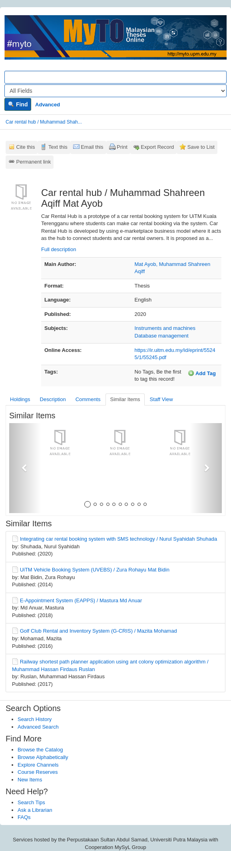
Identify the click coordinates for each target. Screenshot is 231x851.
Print (122, 147)
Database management (162, 336)
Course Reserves (38, 772)
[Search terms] (115, 77)
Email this (92, 147)
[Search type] (115, 90)
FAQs (24, 817)
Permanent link (33, 162)
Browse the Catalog (40, 750)
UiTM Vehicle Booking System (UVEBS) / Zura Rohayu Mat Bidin (94, 570)
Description (53, 399)
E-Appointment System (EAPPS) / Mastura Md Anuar (81, 600)
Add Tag (202, 373)
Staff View (161, 399)
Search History (35, 719)
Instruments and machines (165, 328)
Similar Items (125, 399)
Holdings (20, 399)
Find (18, 104)
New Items (30, 780)
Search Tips (31, 802)
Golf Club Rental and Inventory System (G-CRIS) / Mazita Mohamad (98, 631)
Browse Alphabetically (43, 757)
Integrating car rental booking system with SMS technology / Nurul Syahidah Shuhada (118, 539)
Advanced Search (38, 727)
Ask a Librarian (35, 810)
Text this (58, 147)
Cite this (25, 147)
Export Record (157, 147)
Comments (88, 399)
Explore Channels (38, 765)
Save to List (201, 147)
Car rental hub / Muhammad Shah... (44, 122)
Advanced (47, 105)
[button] (25, 468)
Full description (58, 249)
